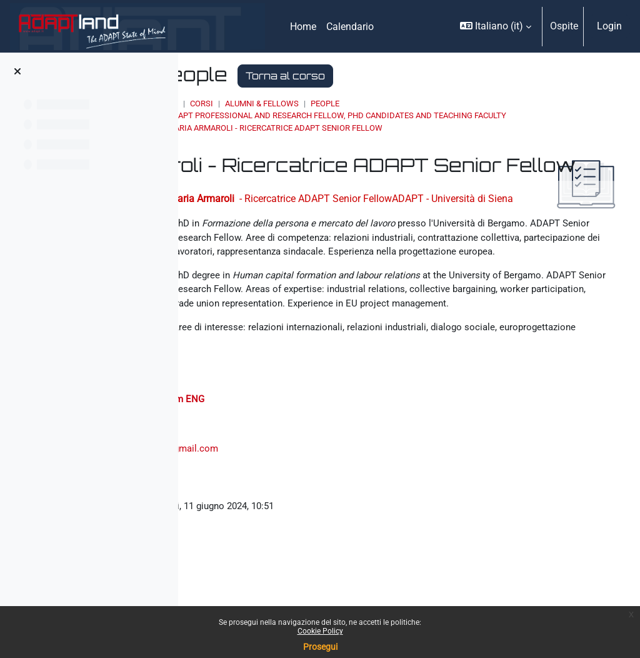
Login (609, 26)
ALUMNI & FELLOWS (377, 103)
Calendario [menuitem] (350, 27)
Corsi (317, 103)
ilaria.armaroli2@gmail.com (303, 581)
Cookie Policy (320, 631)
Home (282, 103)
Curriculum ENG (314, 531)
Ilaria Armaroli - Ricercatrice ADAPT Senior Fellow (390, 139)
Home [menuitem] (303, 27)
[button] (495, 26)
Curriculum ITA (242, 531)
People (440, 103)
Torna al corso (401, 75)
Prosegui (320, 647)
